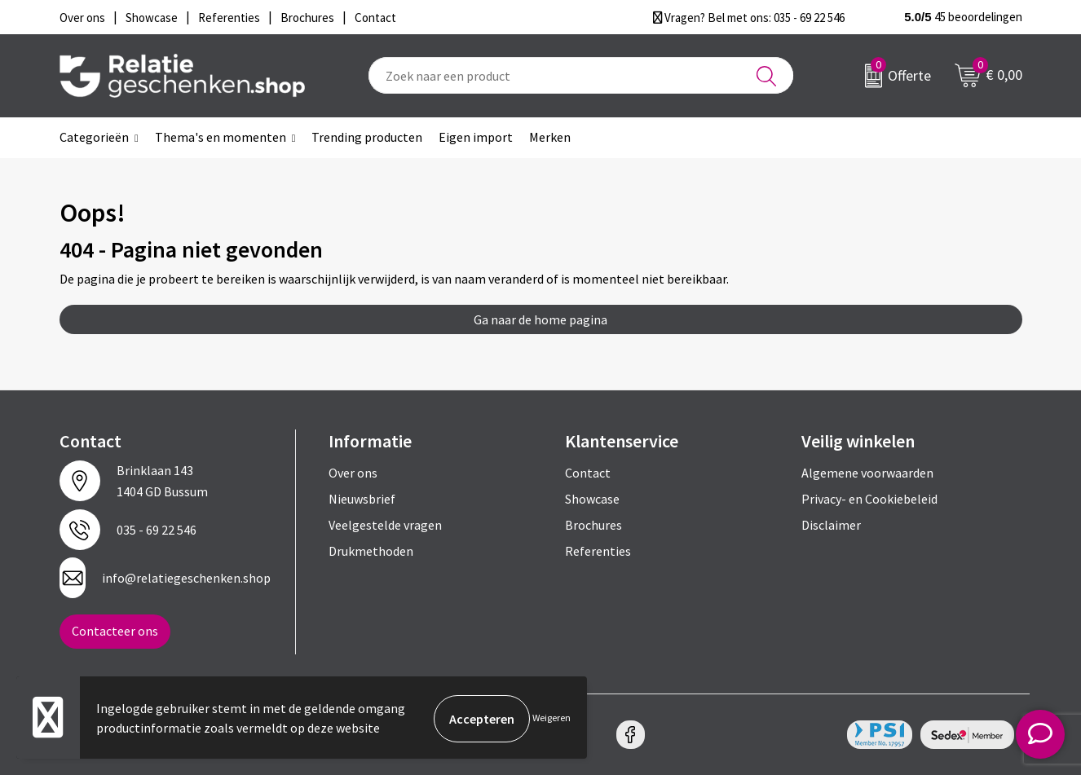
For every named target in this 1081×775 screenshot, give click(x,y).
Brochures (593, 525)
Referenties (598, 551)
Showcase (592, 499)
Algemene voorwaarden (867, 473)
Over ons (353, 473)
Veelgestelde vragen (385, 525)
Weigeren (551, 718)
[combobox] (580, 75)
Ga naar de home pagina (540, 319)
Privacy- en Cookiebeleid (869, 499)
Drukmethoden (371, 551)
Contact (588, 473)
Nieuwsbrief (362, 499)
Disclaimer (831, 525)
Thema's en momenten (220, 137)
